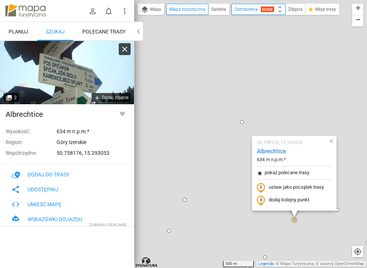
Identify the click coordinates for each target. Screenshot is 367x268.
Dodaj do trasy (40, 174)
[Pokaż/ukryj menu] (125, 11)
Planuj (18, 32)
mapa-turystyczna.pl (25, 11)
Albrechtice (227, 65)
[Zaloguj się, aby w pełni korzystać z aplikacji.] (122, 114)
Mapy (151, 10)
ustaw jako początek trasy (246, 101)
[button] (141, 114)
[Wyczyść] (125, 49)
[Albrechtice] (67, 72)
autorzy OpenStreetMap (342, 263)
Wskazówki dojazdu (46, 219)
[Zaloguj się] (93, 11)
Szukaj (55, 32)
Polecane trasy (103, 32)
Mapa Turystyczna (297, 263)
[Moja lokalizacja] (357, 251)
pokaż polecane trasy (239, 87)
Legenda (266, 263)
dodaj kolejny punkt (239, 114)
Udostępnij (34, 189)
